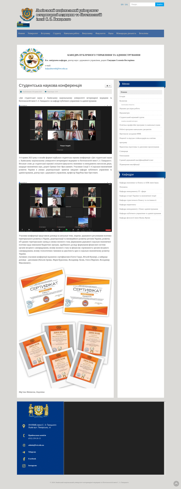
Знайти (160, 4)
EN (122, 5)
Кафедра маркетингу (128, 205)
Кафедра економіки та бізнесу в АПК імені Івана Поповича (139, 185)
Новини (124, 92)
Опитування (124, 156)
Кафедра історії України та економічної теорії (138, 196)
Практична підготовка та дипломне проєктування (139, 147)
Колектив (123, 101)
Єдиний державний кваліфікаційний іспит (136, 160)
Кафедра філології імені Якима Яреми (135, 218)
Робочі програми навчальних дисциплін (135, 129)
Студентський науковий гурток (132, 117)
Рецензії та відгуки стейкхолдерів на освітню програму (138, 140)
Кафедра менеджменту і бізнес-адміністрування (139, 209)
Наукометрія (124, 113)
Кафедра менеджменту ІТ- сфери (133, 191)
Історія (122, 96)
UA (126, 5)
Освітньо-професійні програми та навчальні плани (140, 125)
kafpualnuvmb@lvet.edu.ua (56, 69)
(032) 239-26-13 (37, 436)
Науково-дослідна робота (130, 109)
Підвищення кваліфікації (130, 164)
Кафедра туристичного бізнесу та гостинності (138, 200)
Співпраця (124, 151)
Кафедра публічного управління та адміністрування (140, 213)
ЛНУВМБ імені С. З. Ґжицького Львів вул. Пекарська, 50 (42, 426)
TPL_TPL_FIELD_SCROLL (176, 483)
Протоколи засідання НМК (130, 134)
